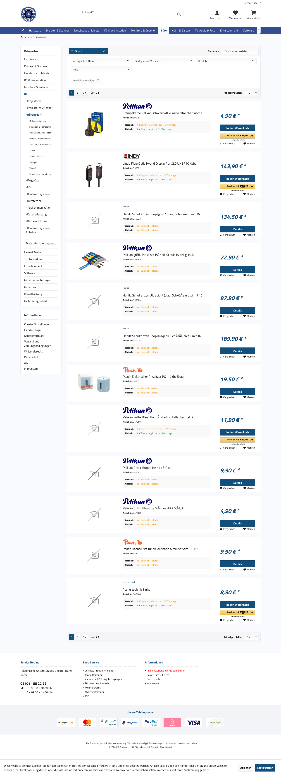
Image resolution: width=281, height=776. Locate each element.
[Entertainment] (229, 30)
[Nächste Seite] (77, 93)
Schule (32, 150)
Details (237, 229)
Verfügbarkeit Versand (147, 61)
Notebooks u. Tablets (36, 73)
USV (29, 187)
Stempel (33, 162)
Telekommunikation (39, 207)
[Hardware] (35, 30)
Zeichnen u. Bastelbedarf (40, 144)
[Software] (249, 30)
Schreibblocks (35, 156)
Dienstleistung (33, 294)
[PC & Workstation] (115, 30)
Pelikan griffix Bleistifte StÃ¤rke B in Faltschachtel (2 (158, 417)
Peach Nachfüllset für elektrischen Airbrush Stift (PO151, (161, 549)
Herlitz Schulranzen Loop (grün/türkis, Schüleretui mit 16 (161, 214)
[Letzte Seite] (84, 93)
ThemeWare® (166, 747)
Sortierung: (214, 51)
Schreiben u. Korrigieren (40, 126)
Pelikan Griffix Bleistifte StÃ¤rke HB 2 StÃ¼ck (153, 508)
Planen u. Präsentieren (39, 138)
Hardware (30, 59)
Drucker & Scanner (35, 66)
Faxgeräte (33, 180)
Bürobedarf (34, 114)
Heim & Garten (33, 252)
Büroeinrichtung (37, 221)
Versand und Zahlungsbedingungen (37, 343)
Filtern (76, 51)
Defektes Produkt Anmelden (99, 670)
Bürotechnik (34, 201)
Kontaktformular (34, 336)
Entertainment (33, 266)
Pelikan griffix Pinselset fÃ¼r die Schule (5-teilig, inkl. (158, 255)
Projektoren (34, 101)
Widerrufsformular (94, 692)
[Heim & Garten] (180, 30)
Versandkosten (134, 743)
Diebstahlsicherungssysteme (42, 243)
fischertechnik (129, 582)
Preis (75, 69)
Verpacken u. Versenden (40, 132)
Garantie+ (30, 287)
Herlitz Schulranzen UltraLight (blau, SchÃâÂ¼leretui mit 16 (163, 295)
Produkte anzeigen (86, 80)
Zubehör (33, 168)
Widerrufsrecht (33, 351)
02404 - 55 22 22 (33, 683)
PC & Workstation (35, 80)
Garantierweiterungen (37, 280)
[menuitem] (251, 3)
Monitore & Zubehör (36, 87)
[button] (237, 137)
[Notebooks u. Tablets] (87, 30)
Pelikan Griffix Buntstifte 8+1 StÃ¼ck (147, 468)
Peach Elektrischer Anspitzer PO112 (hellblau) (154, 377)
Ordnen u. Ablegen (37, 121)
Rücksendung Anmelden (97, 683)
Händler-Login (33, 330)
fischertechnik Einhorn (138, 590)
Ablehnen (245, 768)
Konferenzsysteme (38, 194)
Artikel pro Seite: (233, 92)
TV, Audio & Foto (34, 259)
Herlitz (126, 206)
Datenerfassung (37, 214)
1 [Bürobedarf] (71, 92)
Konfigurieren (265, 768)
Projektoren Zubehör (40, 108)
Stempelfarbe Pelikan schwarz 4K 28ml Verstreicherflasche (162, 113)
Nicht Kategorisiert (35, 301)
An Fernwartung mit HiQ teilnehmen (166, 670)
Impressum (31, 368)
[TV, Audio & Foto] (205, 30)
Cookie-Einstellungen (37, 324)
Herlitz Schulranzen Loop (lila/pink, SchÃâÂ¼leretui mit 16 (162, 336)
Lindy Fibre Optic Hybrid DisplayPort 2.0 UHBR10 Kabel (160, 164)
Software (29, 273)
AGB (27, 363)
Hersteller (203, 61)
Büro (27, 94)
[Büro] (163, 30)
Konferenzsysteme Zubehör (38, 230)
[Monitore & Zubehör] (143, 30)
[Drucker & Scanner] (58, 30)
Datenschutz (32, 357)
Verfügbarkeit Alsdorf (84, 61)
